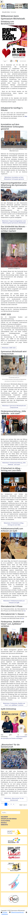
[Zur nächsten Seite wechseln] (16, 803)
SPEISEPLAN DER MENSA (9, 819)
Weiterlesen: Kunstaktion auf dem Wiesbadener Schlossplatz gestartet (14, 178)
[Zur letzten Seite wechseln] (18, 803)
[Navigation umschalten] (1, 2)
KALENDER (4, 817)
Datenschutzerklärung (17, 912)
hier (26, 116)
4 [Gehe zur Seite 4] (13, 804)
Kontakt (5, 912)
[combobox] (10, 812)
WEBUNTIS (4, 825)
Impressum (4, 914)
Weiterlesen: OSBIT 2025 (9, 348)
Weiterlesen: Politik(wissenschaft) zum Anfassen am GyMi (14, 601)
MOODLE (4, 823)
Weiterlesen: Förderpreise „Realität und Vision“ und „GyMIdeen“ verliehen (14, 704)
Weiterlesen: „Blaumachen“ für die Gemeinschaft (14, 799)
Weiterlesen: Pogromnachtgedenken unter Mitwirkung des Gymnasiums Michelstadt (14, 222)
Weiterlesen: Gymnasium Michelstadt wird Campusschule (14, 406)
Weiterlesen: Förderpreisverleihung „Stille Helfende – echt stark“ (14, 463)
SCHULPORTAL (5, 821)
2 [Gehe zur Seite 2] (8, 804)
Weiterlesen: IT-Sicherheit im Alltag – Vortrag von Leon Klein (14, 524)
